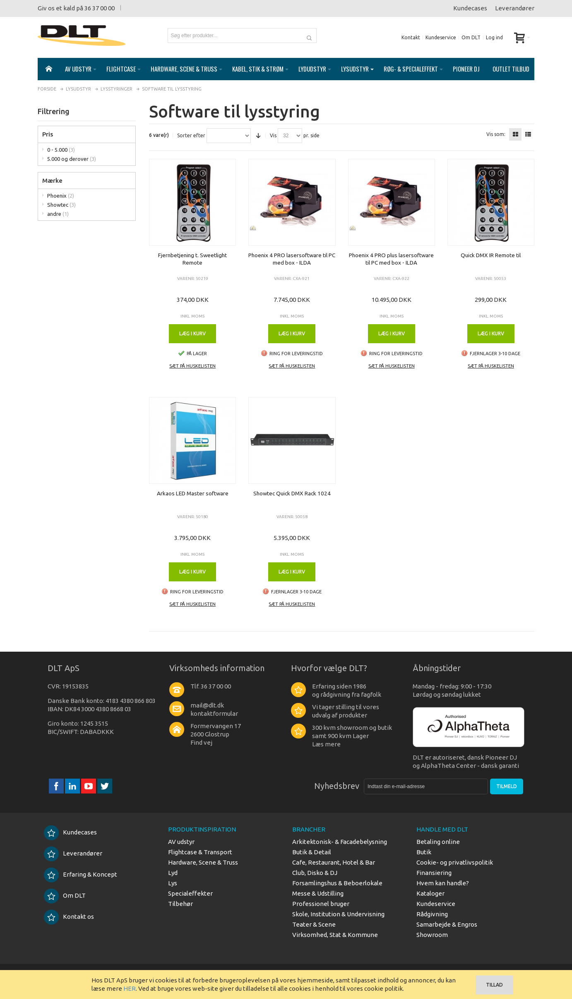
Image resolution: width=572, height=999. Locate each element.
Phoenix (60, 195)
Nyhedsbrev (336, 786)
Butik (423, 852)
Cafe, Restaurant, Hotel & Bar (333, 862)
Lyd (173, 872)
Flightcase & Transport (200, 852)
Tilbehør (180, 903)
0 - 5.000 (61, 150)
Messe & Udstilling (318, 893)
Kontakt (410, 37)
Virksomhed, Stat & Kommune (335, 934)
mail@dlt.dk (207, 705)
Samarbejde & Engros (446, 924)
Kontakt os (69, 916)
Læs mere (326, 744)
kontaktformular (214, 713)
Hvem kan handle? (442, 883)
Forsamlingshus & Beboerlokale (337, 883)
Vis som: (495, 134)
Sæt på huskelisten (192, 365)
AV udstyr (181, 841)
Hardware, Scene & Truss (203, 862)
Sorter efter (191, 135)
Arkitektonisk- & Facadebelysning (339, 841)
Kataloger (430, 893)
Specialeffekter (190, 893)
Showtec (61, 205)
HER (129, 988)
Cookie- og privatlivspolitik (454, 862)
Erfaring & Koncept (80, 874)
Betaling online (438, 841)
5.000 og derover (71, 159)
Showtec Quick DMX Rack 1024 (292, 493)
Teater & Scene (314, 924)
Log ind (494, 37)
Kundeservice (440, 37)
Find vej (201, 742)
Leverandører (514, 8)
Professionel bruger (320, 903)
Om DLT (471, 37)
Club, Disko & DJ (314, 872)
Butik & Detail (311, 852)
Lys (172, 883)
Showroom (432, 934)
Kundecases (470, 8)
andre (58, 214)
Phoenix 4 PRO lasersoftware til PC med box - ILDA (291, 259)
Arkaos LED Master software (192, 493)
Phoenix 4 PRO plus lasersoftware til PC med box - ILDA (391, 259)
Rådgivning (432, 914)
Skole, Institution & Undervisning (338, 914)
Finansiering (434, 872)
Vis (273, 135)
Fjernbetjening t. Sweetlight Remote (192, 259)
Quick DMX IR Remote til (491, 255)
